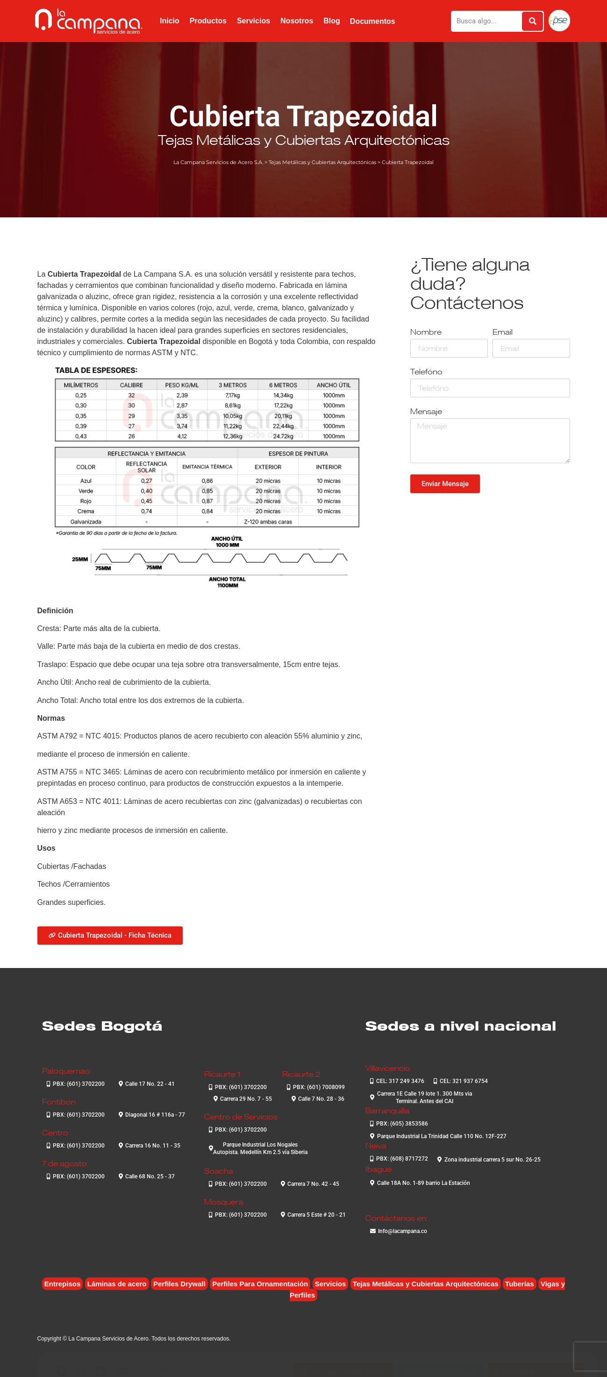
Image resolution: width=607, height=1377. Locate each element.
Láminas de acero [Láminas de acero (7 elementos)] (117, 1284)
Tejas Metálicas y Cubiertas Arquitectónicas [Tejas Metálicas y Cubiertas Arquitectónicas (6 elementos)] (426, 1284)
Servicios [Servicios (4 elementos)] (330, 1284)
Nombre (426, 333)
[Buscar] (532, 21)
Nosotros (296, 21)
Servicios (253, 21)
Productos (208, 21)
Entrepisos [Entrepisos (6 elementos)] (62, 1284)
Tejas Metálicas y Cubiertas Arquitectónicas (304, 140)
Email (503, 333)
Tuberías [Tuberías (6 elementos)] (519, 1284)
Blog (331, 21)
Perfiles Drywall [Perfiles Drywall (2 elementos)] (179, 1284)
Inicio (169, 21)
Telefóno (426, 372)
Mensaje (426, 412)
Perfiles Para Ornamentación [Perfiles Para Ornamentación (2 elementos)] (260, 1284)
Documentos (372, 21)
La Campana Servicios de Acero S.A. (218, 162)
